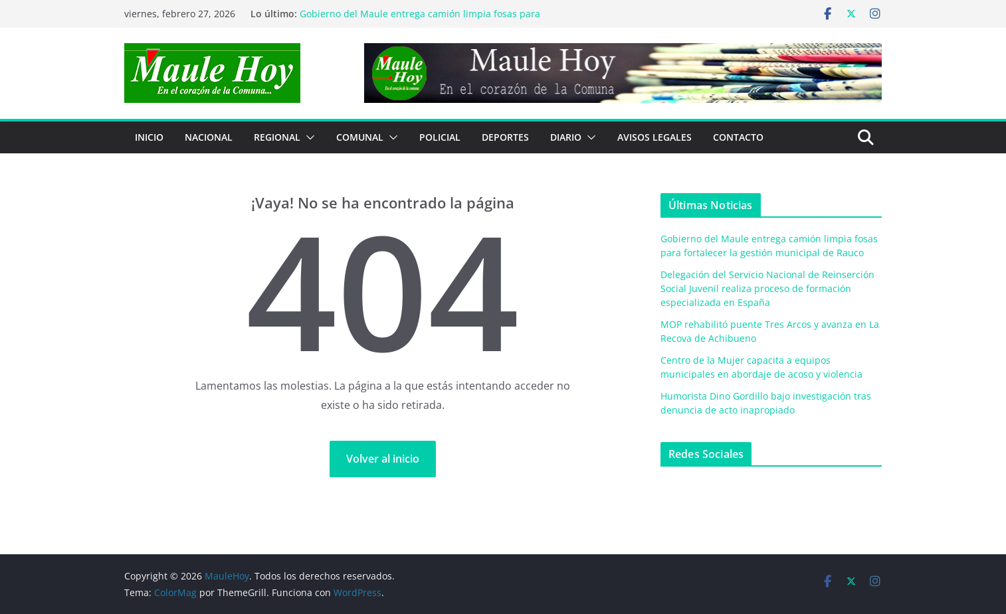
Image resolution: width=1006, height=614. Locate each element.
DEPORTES (505, 137)
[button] (307, 137)
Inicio (149, 137)
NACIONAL (209, 137)
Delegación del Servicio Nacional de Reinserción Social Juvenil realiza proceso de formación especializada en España (767, 288)
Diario (565, 137)
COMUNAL (359, 137)
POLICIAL (439, 137)
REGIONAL (277, 137)
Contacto (738, 137)
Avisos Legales (654, 137)
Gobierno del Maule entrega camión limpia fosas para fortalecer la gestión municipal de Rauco (420, 20)
